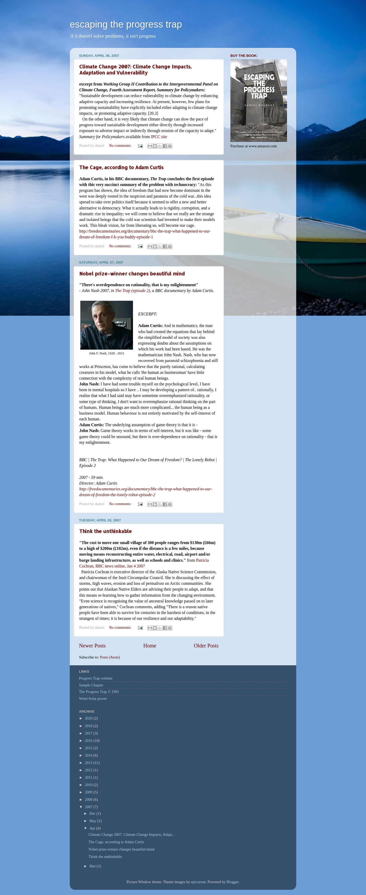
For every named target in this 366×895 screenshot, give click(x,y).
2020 (89, 718)
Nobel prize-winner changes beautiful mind (132, 273)
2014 (89, 755)
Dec (93, 813)
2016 (89, 740)
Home (149, 645)
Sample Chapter (91, 685)
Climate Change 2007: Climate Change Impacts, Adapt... (131, 834)
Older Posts (206, 645)
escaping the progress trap (126, 24)
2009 (89, 792)
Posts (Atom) (110, 657)
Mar (93, 866)
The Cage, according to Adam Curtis (121, 167)
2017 (89, 733)
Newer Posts (92, 645)
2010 (89, 785)
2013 (89, 763)
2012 (89, 770)
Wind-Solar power (93, 698)
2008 (89, 799)
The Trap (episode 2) (132, 290)
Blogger (232, 882)
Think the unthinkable (105, 531)
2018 (89, 726)
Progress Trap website (95, 678)
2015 (89, 748)
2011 (89, 777)
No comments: (120, 145)
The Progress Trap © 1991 (99, 692)
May (93, 821)
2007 (89, 807)
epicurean (198, 882)
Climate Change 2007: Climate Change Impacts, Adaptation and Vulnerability (135, 69)
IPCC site (159, 136)
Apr (93, 828)
